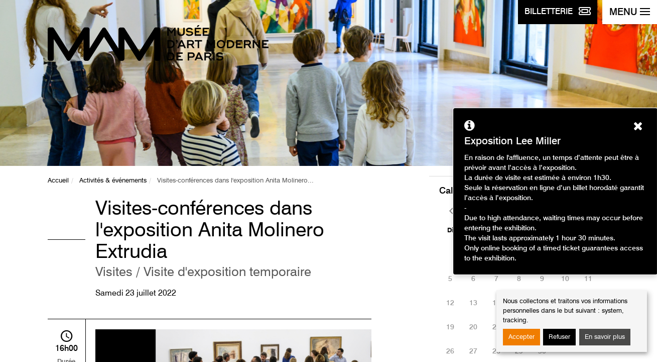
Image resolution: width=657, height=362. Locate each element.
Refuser (559, 337)
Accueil (58, 180)
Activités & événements (113, 180)
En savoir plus (605, 337)
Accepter (521, 337)
